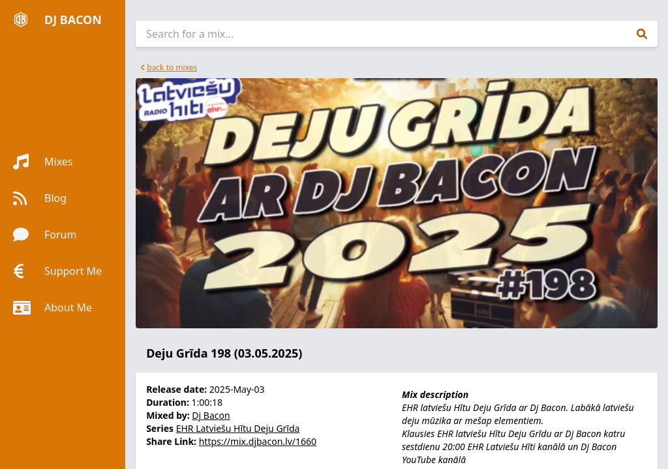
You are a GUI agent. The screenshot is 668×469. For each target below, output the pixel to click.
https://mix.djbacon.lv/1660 (257, 441)
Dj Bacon (211, 415)
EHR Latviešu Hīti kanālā (516, 446)
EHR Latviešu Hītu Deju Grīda (238, 428)
